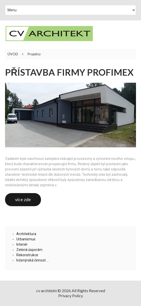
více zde (23, 199)
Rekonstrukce (27, 255)
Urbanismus (25, 239)
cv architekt (46, 290)
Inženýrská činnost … (32, 260)
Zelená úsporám (29, 250)
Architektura (26, 234)
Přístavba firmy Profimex (69, 72)
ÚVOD (13, 54)
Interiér (22, 244)
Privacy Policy (70, 295)
